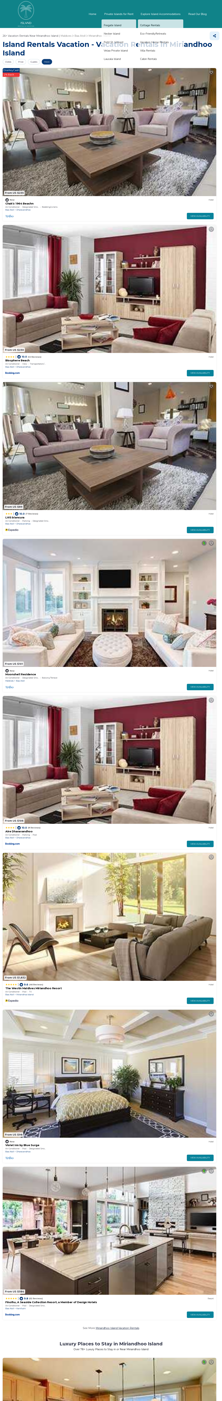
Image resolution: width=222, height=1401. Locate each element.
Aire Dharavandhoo (17, 166)
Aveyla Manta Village (183, 569)
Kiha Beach (177, 415)
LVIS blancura (123, 106)
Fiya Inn (65, 723)
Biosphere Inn (69, 569)
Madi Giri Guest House (129, 783)
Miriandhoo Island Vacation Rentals (117, 192)
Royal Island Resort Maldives (133, 415)
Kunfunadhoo (23, 267)
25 (104, 1114)
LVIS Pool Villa (14, 415)
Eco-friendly (54, 1136)
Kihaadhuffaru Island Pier (127, 1233)
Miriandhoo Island (80, 173)
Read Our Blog (198, 14)
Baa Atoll (9, 113)
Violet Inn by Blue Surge (130, 166)
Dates (10, 61)
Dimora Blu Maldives (18, 629)
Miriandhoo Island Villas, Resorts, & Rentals (143, 346)
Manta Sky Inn (124, 937)
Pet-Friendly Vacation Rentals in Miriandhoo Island (106, 655)
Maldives (174, 113)
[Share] (214, 36)
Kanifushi (186, 173)
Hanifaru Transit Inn (17, 569)
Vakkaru (75, 267)
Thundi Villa (122, 569)
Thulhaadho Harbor (124, 1244)
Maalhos (185, 481)
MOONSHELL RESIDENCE (20, 937)
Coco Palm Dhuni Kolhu (20, 320)
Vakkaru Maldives (71, 260)
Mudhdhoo (21, 481)
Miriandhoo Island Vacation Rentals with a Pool (117, 501)
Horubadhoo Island (135, 421)
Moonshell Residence (183, 106)
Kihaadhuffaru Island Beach (183, 1233)
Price (27, 61)
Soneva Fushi (13, 260)
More (62, 61)
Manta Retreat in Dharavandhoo (25, 723)
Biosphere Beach (71, 106)
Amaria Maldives (125, 629)
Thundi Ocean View (72, 629)
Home (94, 14)
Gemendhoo (173, 1244)
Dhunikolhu (22, 327)
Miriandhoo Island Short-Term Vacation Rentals (117, 1058)
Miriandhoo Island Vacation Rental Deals (117, 963)
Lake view (37, 1136)
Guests (44, 61)
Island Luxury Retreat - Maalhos (190, 475)
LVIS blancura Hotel (72, 475)
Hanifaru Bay (13, 1233)
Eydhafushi (76, 944)
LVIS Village (67, 415)
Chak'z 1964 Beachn (18, 106)
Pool (6, 1136)
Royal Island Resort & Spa (131, 475)
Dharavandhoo (23, 113)
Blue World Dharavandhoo (77, 783)
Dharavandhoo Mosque (19, 1244)
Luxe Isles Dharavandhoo (186, 629)
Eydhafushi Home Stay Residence (81, 937)
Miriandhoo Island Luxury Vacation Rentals (68, 346)
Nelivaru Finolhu (69, 1233)
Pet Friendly (19, 1136)
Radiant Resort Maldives (185, 260)
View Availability (38, 119)
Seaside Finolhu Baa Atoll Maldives (137, 723)
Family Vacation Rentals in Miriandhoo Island (112, 809)
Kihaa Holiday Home (128, 877)
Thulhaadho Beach (70, 1244)
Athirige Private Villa (183, 783)
